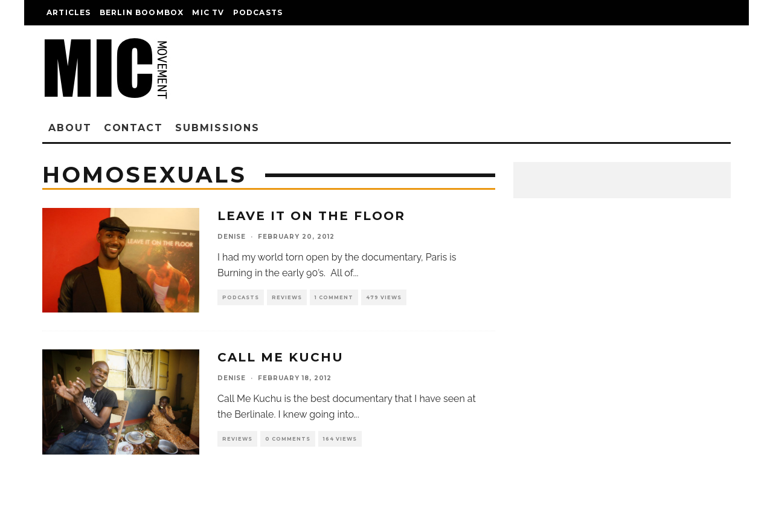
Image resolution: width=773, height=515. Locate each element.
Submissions (217, 128)
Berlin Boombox (142, 12)
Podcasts (258, 12)
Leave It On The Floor (311, 216)
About (70, 128)
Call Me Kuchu (280, 357)
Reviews (287, 297)
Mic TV (208, 12)
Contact (133, 128)
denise (231, 237)
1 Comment (334, 297)
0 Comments (287, 439)
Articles (69, 12)
